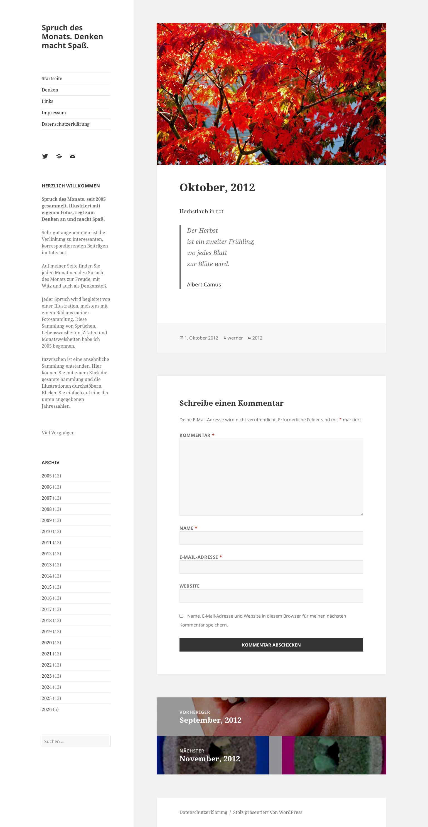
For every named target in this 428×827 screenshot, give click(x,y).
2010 (47, 531)
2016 (47, 598)
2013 (47, 565)
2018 (47, 620)
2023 (47, 676)
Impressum (54, 113)
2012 (47, 554)
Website (189, 586)
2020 (47, 643)
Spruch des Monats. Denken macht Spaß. (72, 36)
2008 (47, 509)
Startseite (52, 78)
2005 (47, 476)
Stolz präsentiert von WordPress (267, 812)
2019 (47, 631)
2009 (47, 520)
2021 (47, 654)
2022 (47, 665)
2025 (47, 698)
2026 (47, 709)
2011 (47, 542)
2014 (47, 576)
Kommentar (197, 435)
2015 (47, 587)
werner (235, 338)
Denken (50, 90)
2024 (47, 687)
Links (47, 101)
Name (188, 528)
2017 (47, 609)
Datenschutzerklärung (66, 124)
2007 (47, 498)
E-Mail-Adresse (200, 557)
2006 (47, 487)
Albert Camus (204, 284)
